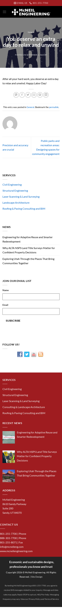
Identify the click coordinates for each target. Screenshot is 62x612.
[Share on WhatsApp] (16, 95)
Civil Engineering (12, 184)
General (31, 32)
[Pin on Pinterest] (40, 95)
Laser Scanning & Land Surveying (21, 196)
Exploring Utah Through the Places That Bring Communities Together (28, 261)
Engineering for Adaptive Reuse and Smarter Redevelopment (27, 239)
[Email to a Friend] (34, 95)
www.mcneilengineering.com (16, 551)
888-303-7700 (8, 538)
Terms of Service (52, 599)
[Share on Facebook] (22, 95)
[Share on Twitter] (28, 95)
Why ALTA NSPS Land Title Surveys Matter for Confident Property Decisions (28, 250)
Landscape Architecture (15, 202)
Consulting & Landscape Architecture (23, 407)
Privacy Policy (35, 599)
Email (5, 304)
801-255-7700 (8, 533)
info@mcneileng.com (11, 546)
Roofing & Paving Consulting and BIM (23, 208)
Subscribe (13, 320)
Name (5, 290)
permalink (54, 107)
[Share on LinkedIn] (46, 95)
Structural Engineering (15, 190)
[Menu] (4, 12)
